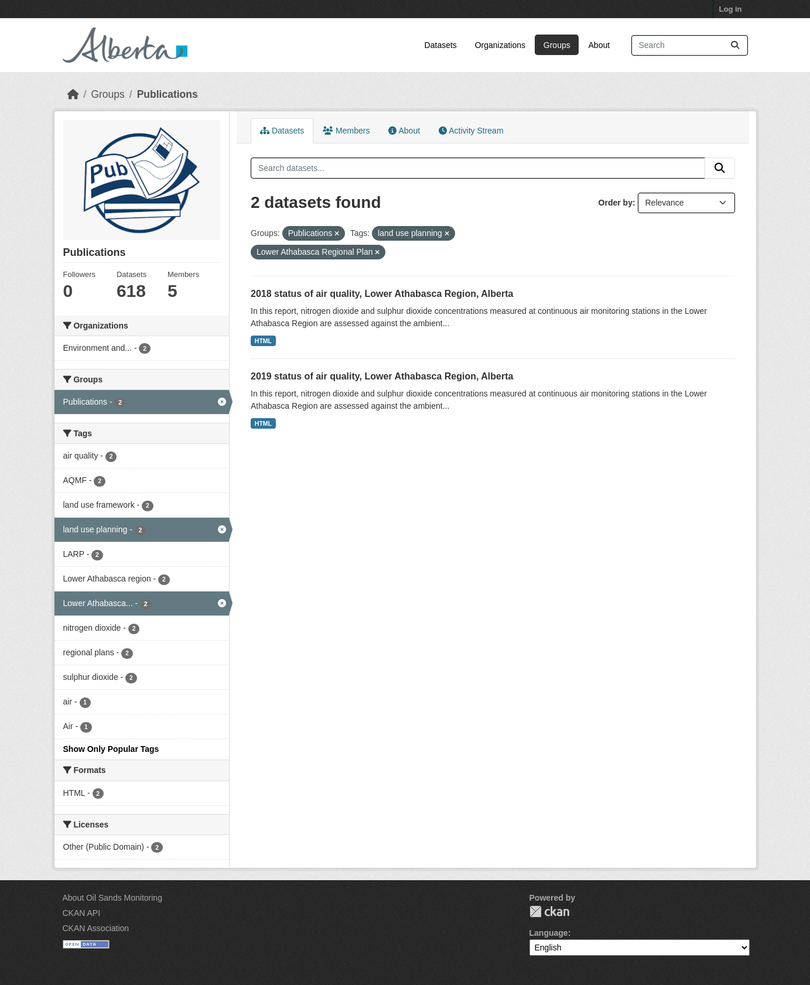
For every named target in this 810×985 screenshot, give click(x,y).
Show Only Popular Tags (111, 749)
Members (346, 130)
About (599, 45)
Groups (557, 45)
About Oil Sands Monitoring (112, 897)
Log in (730, 9)
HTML (263, 340)
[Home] (73, 94)
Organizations (500, 45)
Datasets (441, 45)
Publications (167, 94)
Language (548, 933)
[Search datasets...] (689, 45)
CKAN (549, 911)
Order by (616, 202)
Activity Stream (471, 130)
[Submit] (735, 45)
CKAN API (82, 913)
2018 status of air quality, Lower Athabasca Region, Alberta (382, 294)
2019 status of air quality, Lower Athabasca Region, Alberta (382, 376)
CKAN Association (96, 928)
